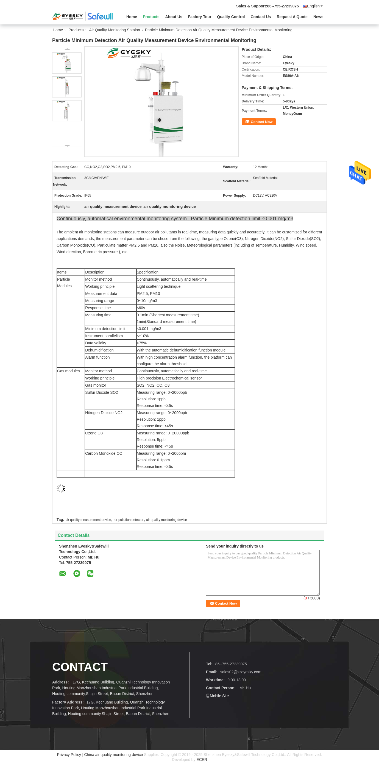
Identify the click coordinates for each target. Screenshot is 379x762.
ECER (201, 759)
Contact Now (261, 122)
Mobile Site (217, 696)
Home (131, 17)
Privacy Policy (69, 754)
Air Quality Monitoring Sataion (114, 30)
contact (80, 666)
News (318, 17)
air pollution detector (128, 520)
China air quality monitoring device (113, 754)
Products (151, 17)
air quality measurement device (88, 520)
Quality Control (231, 17)
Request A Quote (292, 17)
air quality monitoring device (166, 520)
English (315, 6)
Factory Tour (199, 17)
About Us (173, 17)
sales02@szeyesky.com (240, 672)
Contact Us (260, 17)
